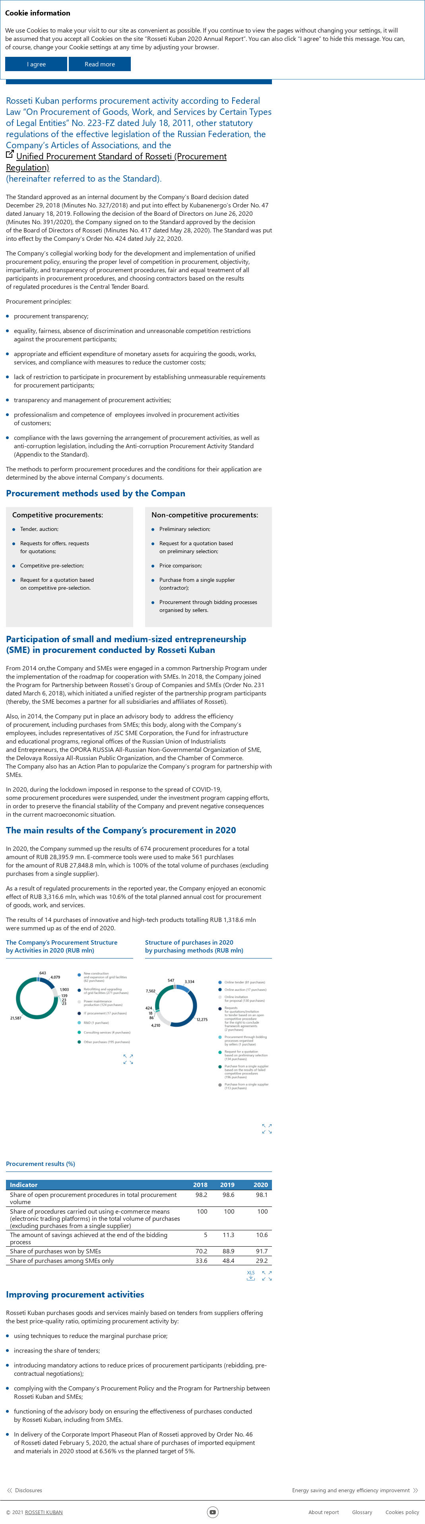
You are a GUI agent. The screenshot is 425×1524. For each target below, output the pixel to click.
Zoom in (128, 1059)
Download (251, 1276)
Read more (100, 64)
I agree (36, 64)
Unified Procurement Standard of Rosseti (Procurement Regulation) (116, 161)
